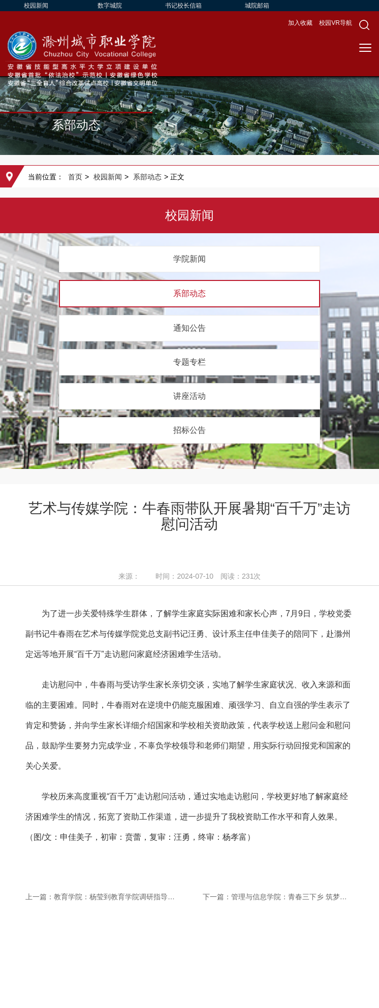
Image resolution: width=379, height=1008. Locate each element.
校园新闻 (36, 5)
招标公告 (189, 430)
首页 (75, 177)
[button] (364, 25)
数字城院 (110, 5)
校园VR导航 (335, 22)
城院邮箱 (257, 5)
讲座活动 (189, 396)
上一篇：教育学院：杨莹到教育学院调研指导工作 (100, 897)
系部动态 (147, 177)
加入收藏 (301, 22)
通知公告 (189, 328)
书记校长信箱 (183, 5)
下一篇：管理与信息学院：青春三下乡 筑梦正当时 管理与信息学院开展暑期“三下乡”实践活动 (278, 897)
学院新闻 (189, 259)
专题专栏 (189, 362)
